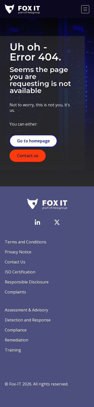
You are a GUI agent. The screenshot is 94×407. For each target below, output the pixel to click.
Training (13, 350)
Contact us (27, 155)
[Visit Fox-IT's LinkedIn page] (37, 222)
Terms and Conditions (25, 242)
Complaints (15, 292)
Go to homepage (33, 141)
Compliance (16, 330)
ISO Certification (20, 272)
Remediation (16, 340)
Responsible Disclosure (27, 282)
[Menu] (85, 9)
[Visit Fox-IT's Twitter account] (57, 222)
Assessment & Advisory (26, 310)
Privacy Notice (18, 252)
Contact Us (15, 262)
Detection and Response (28, 320)
